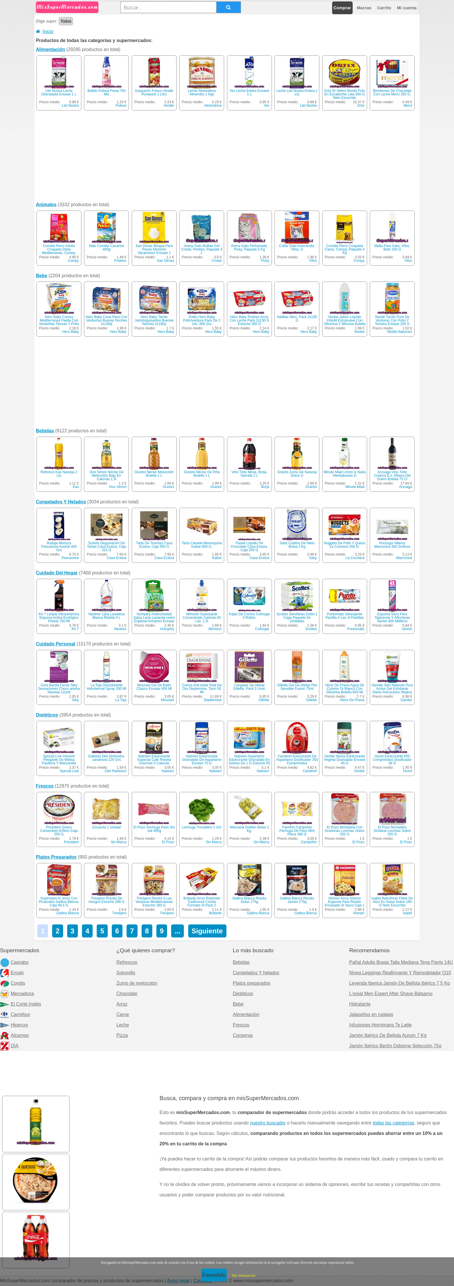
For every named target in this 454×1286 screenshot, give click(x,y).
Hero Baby (70, 331)
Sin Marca (118, 842)
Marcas (364, 8)
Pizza (122, 1035)
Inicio (44, 31)
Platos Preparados (56, 857)
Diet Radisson (116, 771)
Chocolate (126, 993)
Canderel (310, 771)
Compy (73, 260)
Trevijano (119, 913)
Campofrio (309, 842)
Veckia (359, 331)
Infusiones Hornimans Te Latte (380, 1024)
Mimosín (214, 629)
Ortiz (360, 105)
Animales (46, 204)
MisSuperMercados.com (67, 7)
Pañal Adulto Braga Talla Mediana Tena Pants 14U (401, 962)
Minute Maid (354, 487)
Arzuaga (405, 487)
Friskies (120, 260)
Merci (408, 105)
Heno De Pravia (352, 700)
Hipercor (14, 1024)
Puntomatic (356, 629)
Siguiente (207, 931)
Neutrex (120, 629)
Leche (122, 1024)
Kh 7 (75, 629)
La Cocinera (355, 558)
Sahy (313, 558)
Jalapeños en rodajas (371, 1014)
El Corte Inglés (20, 1004)
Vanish (407, 629)
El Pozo (168, 842)
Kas (76, 487)
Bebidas (45, 430)
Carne (122, 1014)
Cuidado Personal (55, 643)
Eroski (11, 972)
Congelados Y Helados (61, 501)
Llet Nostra (70, 105)
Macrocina (404, 558)
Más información (243, 1276)
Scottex (311, 629)
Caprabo (14, 962)
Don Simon (117, 487)
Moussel (167, 700)
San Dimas (165, 260)
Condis (12, 983)
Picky (265, 260)
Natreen (168, 771)
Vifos (313, 260)
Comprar (342, 8)
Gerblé (359, 771)
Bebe (41, 275)
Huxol (407, 771)
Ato (266, 105)
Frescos (45, 785)
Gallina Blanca (67, 913)
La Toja (120, 700)
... (177, 931)
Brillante (215, 913)
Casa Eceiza (116, 558)
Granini (168, 487)
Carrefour (15, 1014)
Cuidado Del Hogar (57, 572)
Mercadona (17, 993)
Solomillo (125, 972)
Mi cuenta (407, 8)
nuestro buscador (268, 1122)
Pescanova (70, 558)
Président (71, 842)
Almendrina (213, 105)
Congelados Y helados (256, 972)
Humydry (167, 629)
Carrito (384, 8)
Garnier (406, 700)
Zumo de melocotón (136, 983)
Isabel (407, 913)
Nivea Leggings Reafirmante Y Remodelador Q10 (400, 972)
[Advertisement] (227, 157)
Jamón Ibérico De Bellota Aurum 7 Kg (387, 1035)
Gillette (263, 700)
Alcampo (14, 1035)
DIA (9, 1045)
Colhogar (262, 629)
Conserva (242, 1035)
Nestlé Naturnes (399, 331)
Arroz (121, 1004)
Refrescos (126, 962)
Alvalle (169, 105)
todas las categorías (393, 1122)
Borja (265, 487)
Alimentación (50, 49)
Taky (75, 700)
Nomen (359, 913)
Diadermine (212, 700)
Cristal (216, 260)
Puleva (121, 105)
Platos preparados (251, 983)
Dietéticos (47, 714)
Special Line (69, 771)
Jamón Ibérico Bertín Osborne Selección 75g (395, 1045)
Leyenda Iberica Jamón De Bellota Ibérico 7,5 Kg (399, 983)
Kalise (217, 558)
